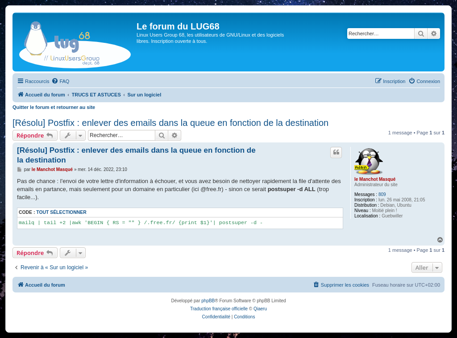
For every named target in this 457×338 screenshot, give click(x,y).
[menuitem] (60, 81)
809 (382, 194)
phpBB (208, 300)
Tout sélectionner (61, 212)
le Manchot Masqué (374, 179)
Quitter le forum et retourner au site (53, 107)
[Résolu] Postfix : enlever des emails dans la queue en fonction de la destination (170, 123)
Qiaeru (260, 308)
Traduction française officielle (219, 308)
